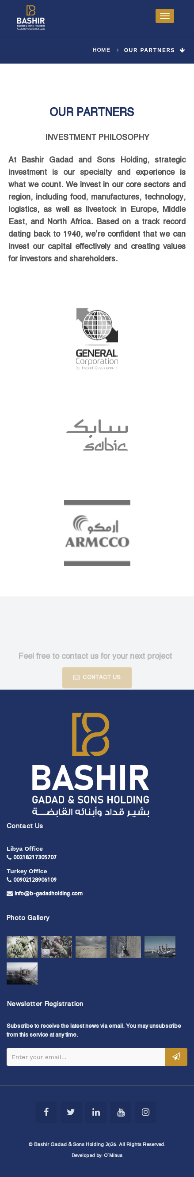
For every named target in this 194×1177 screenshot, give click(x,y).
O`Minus (113, 1155)
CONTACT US (97, 685)
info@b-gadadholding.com (49, 893)
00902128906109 (35, 880)
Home (101, 50)
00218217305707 (35, 857)
